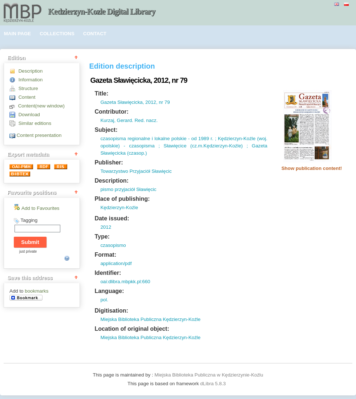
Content (27, 97)
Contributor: (111, 112)
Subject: (105, 130)
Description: (111, 181)
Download (29, 114)
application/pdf (116, 263)
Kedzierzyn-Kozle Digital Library (101, 11)
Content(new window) (41, 106)
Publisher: (108, 162)
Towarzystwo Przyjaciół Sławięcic (135, 171)
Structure (28, 88)
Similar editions (35, 123)
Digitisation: (111, 311)
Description (31, 71)
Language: (109, 291)
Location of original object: (131, 329)
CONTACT (94, 33)
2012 (105, 227)
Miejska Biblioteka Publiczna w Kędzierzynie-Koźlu (208, 375)
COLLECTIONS (57, 33)
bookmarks (36, 291)
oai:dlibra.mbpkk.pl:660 (125, 281)
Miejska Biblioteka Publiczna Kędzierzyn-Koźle (150, 319)
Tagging (28, 220)
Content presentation (39, 135)
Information (31, 79)
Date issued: (111, 218)
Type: (101, 236)
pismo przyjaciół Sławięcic (128, 189)
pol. (104, 299)
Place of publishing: (122, 199)
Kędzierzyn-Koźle (119, 207)
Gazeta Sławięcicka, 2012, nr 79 (135, 102)
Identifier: (107, 273)
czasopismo (113, 245)
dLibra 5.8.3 (213, 383)
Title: (101, 93)
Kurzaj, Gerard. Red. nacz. (129, 120)
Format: (105, 255)
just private (28, 251)
